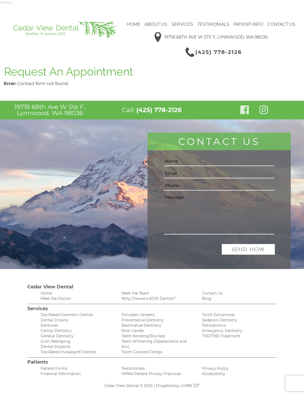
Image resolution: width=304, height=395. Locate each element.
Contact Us (281, 24)
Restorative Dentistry (141, 325)
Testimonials (213, 24)
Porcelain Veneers (138, 314)
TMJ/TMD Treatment (221, 336)
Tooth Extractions (218, 314)
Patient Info (248, 24)
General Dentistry (57, 336)
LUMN (190, 385)
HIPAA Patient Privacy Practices (151, 373)
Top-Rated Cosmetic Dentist (67, 314)
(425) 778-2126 (218, 52)
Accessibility (213, 373)
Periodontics (214, 325)
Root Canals (132, 330)
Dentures (49, 325)
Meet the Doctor (56, 298)
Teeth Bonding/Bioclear (143, 336)
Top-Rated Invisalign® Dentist (68, 352)
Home (133, 24)
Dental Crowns (54, 320)
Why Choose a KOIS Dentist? (148, 298)
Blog (206, 298)
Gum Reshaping (56, 341)
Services (182, 24)
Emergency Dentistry (222, 330)
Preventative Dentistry (142, 320)
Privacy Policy (215, 368)
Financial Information (61, 373)
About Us (156, 24)
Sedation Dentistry (219, 320)
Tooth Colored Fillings (141, 352)
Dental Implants (56, 346)
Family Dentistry (56, 330)
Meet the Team (135, 293)
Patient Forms (54, 368)
